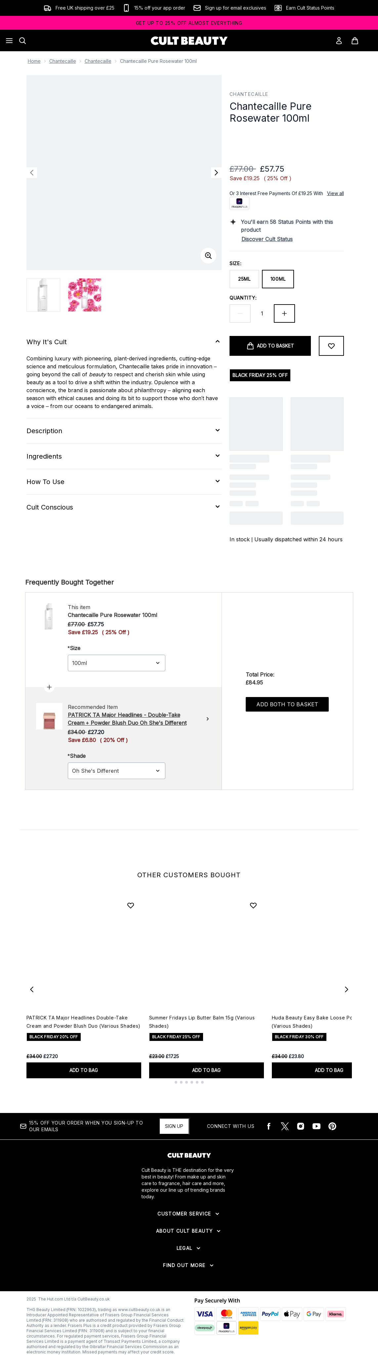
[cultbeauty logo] (189, 40)
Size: (236, 263)
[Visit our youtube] (316, 1126)
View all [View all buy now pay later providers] (335, 193)
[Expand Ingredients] (124, 456)
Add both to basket (287, 704)
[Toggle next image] (216, 172)
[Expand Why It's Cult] (124, 342)
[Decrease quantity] (240, 313)
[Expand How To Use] (124, 481)
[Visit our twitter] (285, 1126)
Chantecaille (62, 61)
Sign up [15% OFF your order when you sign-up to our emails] (174, 1126)
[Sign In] (339, 40)
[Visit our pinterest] (332, 1126)
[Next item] (346, 989)
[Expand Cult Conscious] (124, 507)
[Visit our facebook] (269, 1126)
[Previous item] (31, 989)
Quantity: (243, 298)
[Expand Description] (124, 430)
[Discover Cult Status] (292, 239)
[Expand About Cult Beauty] (189, 1231)
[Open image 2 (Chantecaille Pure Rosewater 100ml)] (84, 294)
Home (34, 61)
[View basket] (362, 41)
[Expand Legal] (189, 1248)
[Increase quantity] (284, 313)
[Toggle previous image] (31, 172)
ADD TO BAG (83, 1070)
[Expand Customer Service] (188, 1214)
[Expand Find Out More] (189, 1265)
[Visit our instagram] (301, 1126)
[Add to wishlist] (331, 346)
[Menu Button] (9, 41)
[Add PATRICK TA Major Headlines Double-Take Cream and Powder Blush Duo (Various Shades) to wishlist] (131, 905)
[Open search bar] (22, 41)
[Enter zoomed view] (208, 256)
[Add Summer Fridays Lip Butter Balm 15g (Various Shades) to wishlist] (253, 905)
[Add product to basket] (270, 346)
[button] (287, 139)
